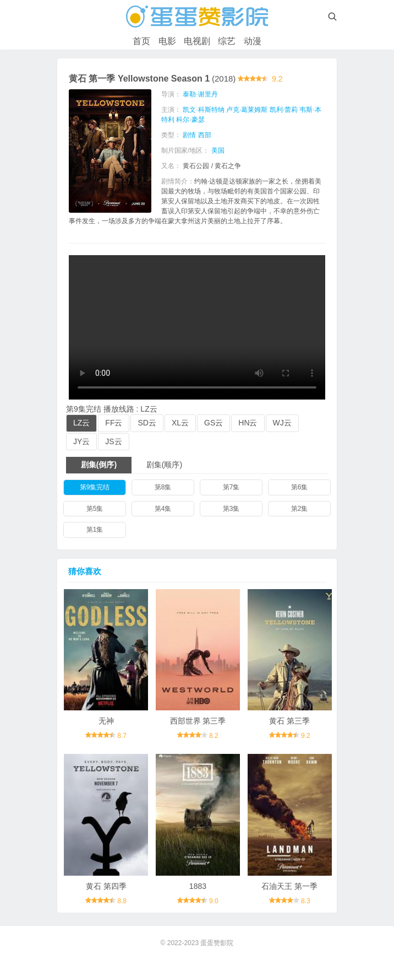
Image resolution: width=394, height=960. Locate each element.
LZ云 (81, 422)
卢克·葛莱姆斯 (246, 110)
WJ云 (282, 422)
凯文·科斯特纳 (203, 110)
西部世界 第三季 (198, 720)
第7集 (231, 487)
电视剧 (197, 41)
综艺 (227, 41)
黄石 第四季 (106, 886)
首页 (141, 41)
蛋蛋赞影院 (216, 943)
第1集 (94, 529)
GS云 (213, 422)
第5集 (94, 509)
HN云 (247, 422)
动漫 (252, 41)
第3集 (231, 509)
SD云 (147, 422)
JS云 (113, 441)
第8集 (163, 487)
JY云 (81, 441)
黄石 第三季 (289, 720)
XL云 (180, 422)
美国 (218, 150)
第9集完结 (95, 487)
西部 (204, 135)
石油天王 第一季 (289, 886)
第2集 (299, 509)
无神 (106, 720)
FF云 (113, 422)
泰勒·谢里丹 (200, 94)
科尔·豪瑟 (190, 119)
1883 (197, 886)
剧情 (189, 135)
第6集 (299, 487)
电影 (167, 41)
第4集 (163, 509)
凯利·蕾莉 (284, 110)
